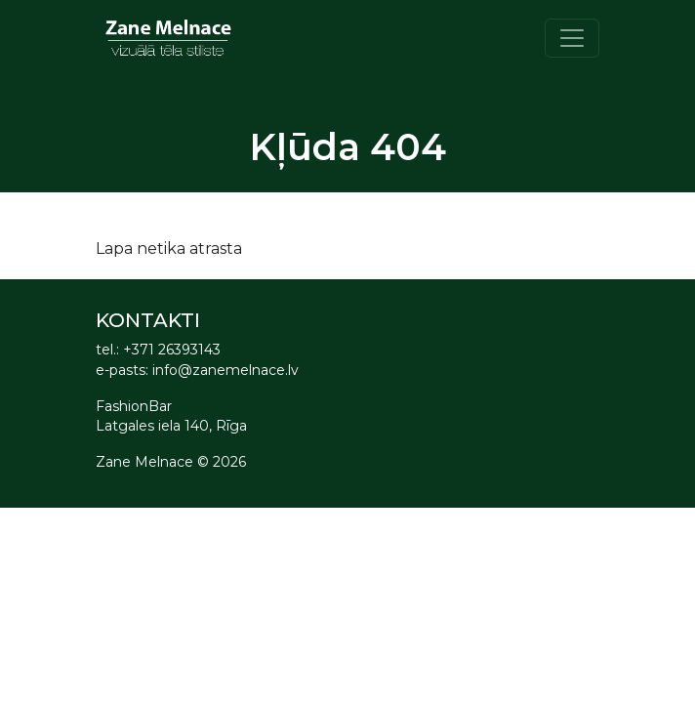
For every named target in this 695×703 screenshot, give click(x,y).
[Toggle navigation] (572, 38)
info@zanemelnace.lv (225, 370)
